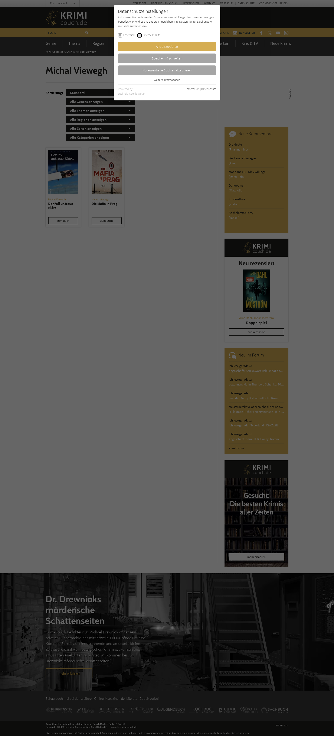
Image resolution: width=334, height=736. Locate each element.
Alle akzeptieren (167, 46)
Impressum (192, 89)
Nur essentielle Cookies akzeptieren (167, 70)
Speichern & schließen (167, 58)
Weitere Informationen (167, 80)
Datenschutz (208, 89)
